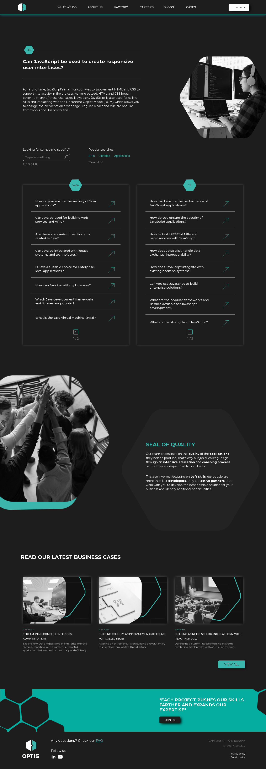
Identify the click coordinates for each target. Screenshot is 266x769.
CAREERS (147, 7)
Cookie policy (238, 757)
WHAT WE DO (67, 7)
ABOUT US (95, 7)
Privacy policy (237, 753)
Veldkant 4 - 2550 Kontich (226, 741)
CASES (191, 7)
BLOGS (169, 7)
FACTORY (121, 7)
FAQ (99, 741)
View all (231, 664)
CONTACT (239, 7)
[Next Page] (75, 332)
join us (170, 719)
